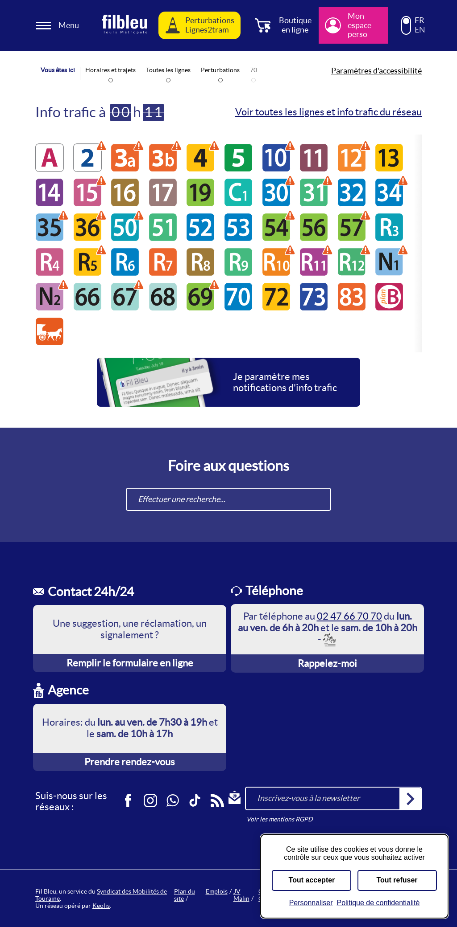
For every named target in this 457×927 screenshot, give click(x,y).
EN (420, 29)
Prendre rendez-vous (129, 761)
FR (419, 20)
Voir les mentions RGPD (279, 819)
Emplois (217, 891)
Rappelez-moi (327, 663)
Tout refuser (396, 880)
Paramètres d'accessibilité (376, 70)
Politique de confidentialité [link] (378, 903)
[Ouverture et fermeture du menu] (59, 25)
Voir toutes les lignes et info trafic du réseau (328, 111)
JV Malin (241, 895)
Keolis (101, 905)
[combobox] (228, 499)
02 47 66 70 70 (349, 616)
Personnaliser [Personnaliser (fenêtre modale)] (311, 903)
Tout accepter (312, 880)
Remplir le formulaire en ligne (129, 662)
